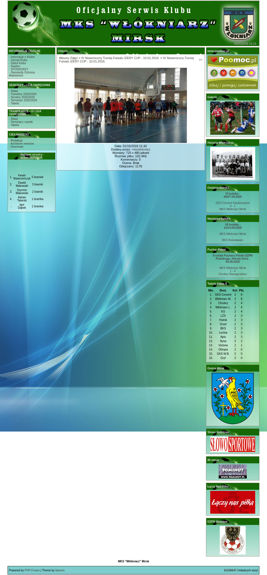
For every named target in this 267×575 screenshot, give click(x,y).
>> (200, 59)
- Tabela (14, 103)
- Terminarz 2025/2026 (23, 100)
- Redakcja (15, 140)
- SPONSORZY (18, 69)
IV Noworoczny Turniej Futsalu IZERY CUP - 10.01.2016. (120, 58)
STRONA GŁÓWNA (23, 43)
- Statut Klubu (17, 63)
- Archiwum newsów (21, 143)
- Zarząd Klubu (18, 60)
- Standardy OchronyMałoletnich (22, 74)
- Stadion (14, 66)
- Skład (13, 91)
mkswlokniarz (141, 149)
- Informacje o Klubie (22, 57)
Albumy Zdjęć (68, 58)
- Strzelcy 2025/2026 (22, 97)
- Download (16, 146)
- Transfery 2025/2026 (23, 94)
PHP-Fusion (32, 570)
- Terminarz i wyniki (21, 121)
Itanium (60, 570)
